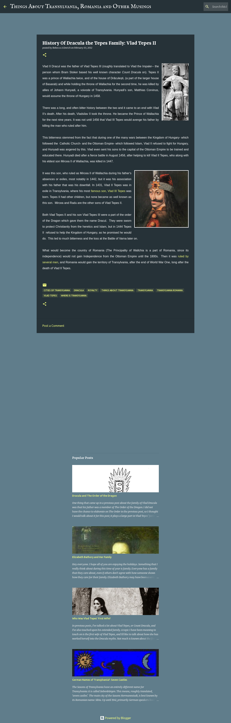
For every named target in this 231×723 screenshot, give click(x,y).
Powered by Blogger (115, 718)
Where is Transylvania (73, 295)
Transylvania (145, 290)
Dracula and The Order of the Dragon (94, 495)
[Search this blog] (209, 6)
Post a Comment (53, 325)
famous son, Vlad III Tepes (108, 191)
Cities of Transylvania (57, 290)
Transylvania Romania (170, 290)
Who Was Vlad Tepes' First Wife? (91, 618)
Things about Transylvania (117, 290)
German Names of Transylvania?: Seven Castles (99, 679)
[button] (44, 55)
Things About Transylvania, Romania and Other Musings (80, 6)
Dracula (79, 290)
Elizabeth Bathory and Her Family (92, 557)
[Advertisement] (115, 363)
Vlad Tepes (50, 295)
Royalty (92, 290)
